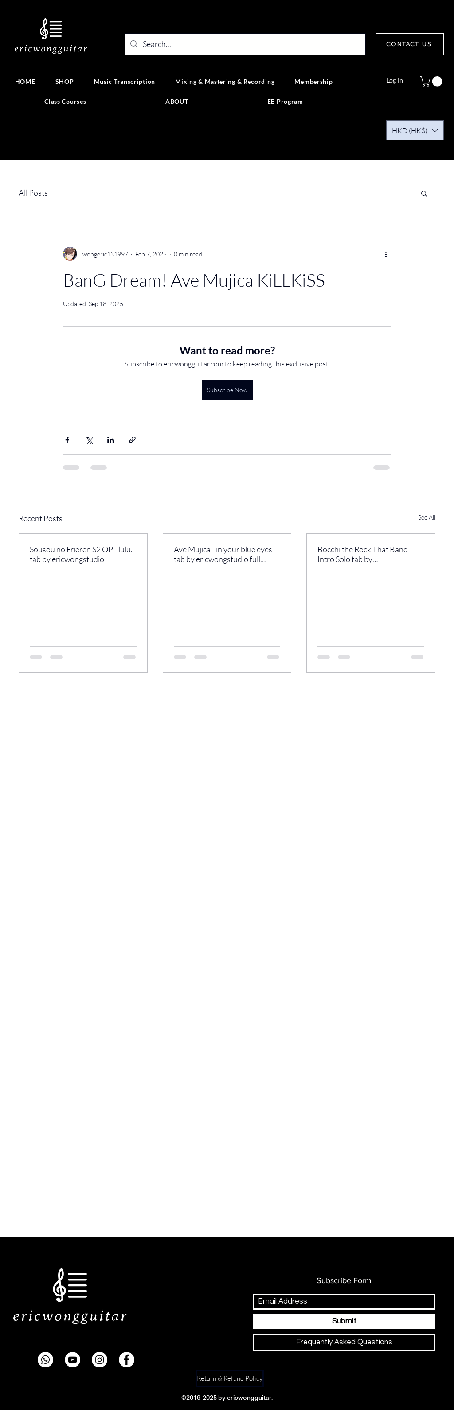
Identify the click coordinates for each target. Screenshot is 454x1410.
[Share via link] (132, 440)
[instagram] (99, 1359)
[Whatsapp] (45, 1359)
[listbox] (415, 130)
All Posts (33, 192)
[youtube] (72, 1359)
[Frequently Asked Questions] (344, 1342)
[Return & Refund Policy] (230, 1378)
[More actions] (385, 253)
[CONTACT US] (410, 44)
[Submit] (344, 1321)
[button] (432, 81)
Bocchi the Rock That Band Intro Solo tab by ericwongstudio (362, 554)
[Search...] (245, 44)
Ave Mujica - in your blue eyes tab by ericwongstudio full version (223, 554)
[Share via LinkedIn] (110, 440)
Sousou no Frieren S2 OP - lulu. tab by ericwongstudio (81, 554)
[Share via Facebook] (67, 440)
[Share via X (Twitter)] (89, 440)
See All (426, 517)
